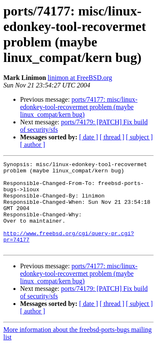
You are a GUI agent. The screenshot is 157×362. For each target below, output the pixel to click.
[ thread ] (112, 137)
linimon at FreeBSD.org (80, 77)
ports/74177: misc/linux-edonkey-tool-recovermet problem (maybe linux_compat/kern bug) (78, 107)
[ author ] (32, 144)
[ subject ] (139, 137)
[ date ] (88, 137)
